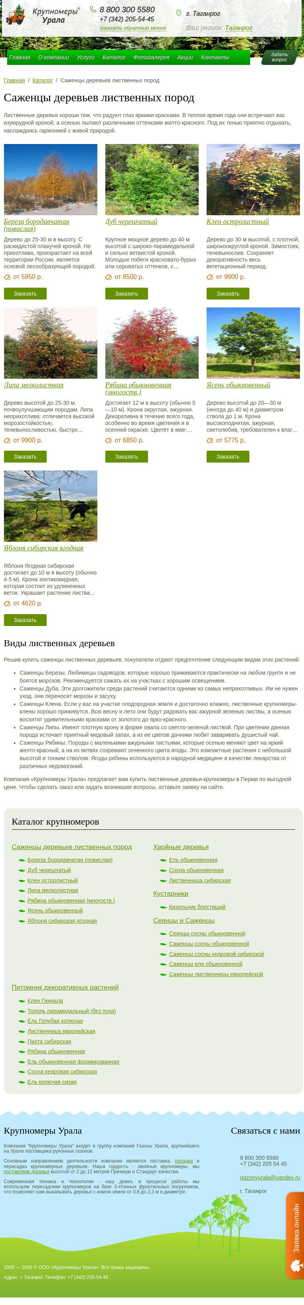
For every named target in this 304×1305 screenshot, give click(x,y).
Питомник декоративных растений (65, 987)
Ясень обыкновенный (238, 385)
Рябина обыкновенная (56, 1051)
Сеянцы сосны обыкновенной (207, 933)
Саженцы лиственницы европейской (216, 974)
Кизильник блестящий (197, 907)
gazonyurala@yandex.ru (270, 1177)
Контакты (215, 57)
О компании (53, 57)
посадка (184, 1161)
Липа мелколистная (34, 385)
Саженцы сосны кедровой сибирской (216, 954)
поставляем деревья (26, 1171)
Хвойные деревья (181, 847)
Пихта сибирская (49, 1041)
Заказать (25, 293)
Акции (185, 57)
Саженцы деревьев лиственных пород (72, 847)
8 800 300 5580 (127, 9)
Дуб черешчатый (131, 222)
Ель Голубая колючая (55, 1021)
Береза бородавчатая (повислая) (37, 225)
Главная (20, 57)
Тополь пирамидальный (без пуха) (72, 1011)
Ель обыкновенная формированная (74, 1061)
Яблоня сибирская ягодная (44, 548)
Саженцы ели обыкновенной (206, 964)
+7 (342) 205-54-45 (127, 19)
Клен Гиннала (45, 1001)
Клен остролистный (238, 222)
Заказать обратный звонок (133, 28)
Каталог (114, 57)
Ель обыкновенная (193, 860)
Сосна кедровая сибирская (62, 1071)
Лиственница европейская (61, 1031)
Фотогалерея (151, 57)
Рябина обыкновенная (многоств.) (138, 388)
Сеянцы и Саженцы (184, 920)
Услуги (86, 57)
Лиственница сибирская (200, 880)
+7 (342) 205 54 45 (263, 1164)
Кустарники (170, 893)
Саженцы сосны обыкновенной (209, 944)
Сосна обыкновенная (196, 870)
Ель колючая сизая (52, 1082)
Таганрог (239, 28)
